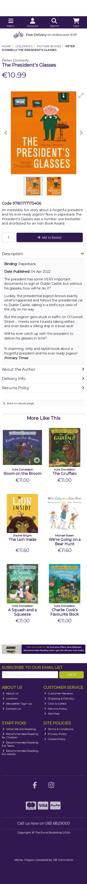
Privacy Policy (55, 734)
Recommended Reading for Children (20, 735)
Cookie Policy (55, 739)
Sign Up (71, 675)
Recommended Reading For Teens (20, 744)
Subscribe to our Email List (32, 667)
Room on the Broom (22, 473)
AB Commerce (63, 860)
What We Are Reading (19, 729)
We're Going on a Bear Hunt (65, 541)
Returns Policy (55, 708)
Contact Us (12, 708)
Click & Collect (55, 703)
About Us (11, 693)
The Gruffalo (64, 473)
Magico (29, 860)
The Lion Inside (22, 539)
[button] (81, 95)
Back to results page (20, 403)
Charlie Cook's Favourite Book (64, 612)
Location (10, 698)
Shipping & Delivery (59, 698)
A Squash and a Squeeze (22, 612)
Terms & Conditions (59, 729)
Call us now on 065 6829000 (43, 823)
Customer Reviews (58, 693)
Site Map (51, 713)
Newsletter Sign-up (17, 703)
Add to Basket (50, 237)
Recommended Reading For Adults (20, 752)
